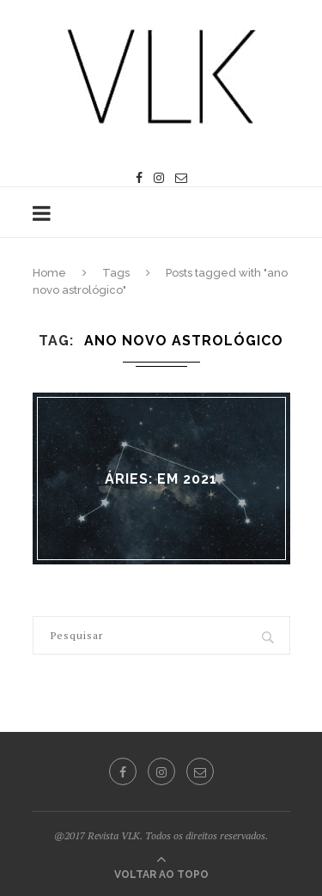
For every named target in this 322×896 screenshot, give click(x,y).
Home (49, 272)
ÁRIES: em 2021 (161, 478)
